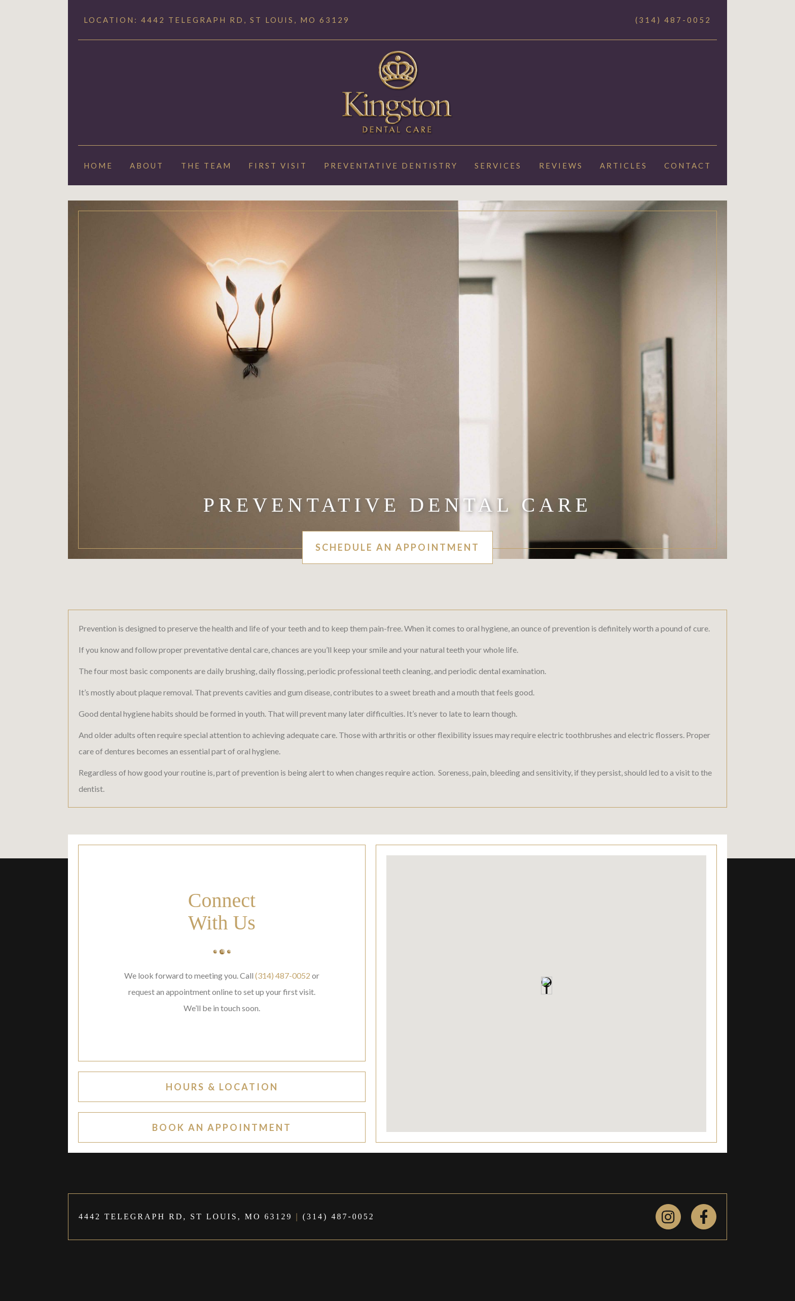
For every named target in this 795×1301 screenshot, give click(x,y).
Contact (687, 165)
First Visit (277, 165)
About (147, 165)
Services (498, 165)
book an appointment (222, 1127)
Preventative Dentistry (391, 165)
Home (98, 165)
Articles (623, 165)
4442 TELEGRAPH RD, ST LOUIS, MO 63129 (186, 1216)
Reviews (561, 165)
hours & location (222, 1086)
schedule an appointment (397, 547)
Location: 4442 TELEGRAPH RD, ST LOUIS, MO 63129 (217, 19)
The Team (206, 165)
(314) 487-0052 (673, 19)
